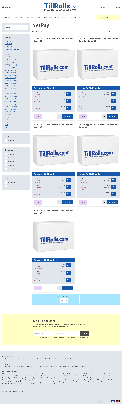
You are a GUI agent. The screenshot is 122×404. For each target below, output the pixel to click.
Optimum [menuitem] (56, 378)
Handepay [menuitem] (78, 375)
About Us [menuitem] (4, 358)
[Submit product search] (98, 17)
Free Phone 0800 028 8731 (61, 10)
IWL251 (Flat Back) (10, 99)
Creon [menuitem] (35, 382)
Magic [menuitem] (110, 375)
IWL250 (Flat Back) (10, 93)
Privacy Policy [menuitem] (59, 358)
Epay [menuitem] (37, 375)
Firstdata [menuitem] (51, 375)
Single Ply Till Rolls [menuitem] (19, 366)
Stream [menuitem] (52, 380)
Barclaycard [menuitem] (43, 373)
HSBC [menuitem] (85, 375)
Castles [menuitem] (79, 373)
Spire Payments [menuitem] (36, 380)
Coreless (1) (10, 186)
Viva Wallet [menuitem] (19, 382)
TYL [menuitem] (98, 380)
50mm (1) (9, 169)
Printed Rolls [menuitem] (83, 366)
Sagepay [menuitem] (27, 380)
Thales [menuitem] (80, 380)
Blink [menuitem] (50, 373)
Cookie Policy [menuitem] (49, 358)
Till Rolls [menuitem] (40, 384)
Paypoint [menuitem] (98, 378)
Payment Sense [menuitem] (52, 382)
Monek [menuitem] (4, 378)
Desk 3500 (8, 54)
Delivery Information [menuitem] (24, 358)
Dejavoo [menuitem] (10, 375)
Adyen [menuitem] (12, 373)
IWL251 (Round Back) (11, 101)
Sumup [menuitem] (67, 380)
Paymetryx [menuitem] (69, 378)
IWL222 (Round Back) (11, 91)
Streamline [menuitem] (59, 380)
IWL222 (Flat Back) (10, 88)
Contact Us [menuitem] (68, 358)
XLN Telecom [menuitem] (28, 382)
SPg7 (6, 127)
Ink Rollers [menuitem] (66, 366)
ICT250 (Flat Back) (10, 67)
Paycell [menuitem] (86, 378)
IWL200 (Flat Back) (10, 72)
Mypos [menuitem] (10, 378)
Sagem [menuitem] (21, 380)
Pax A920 (7, 117)
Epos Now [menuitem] (44, 375)
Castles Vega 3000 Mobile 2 (13, 49)
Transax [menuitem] (92, 380)
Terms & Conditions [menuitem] (37, 358)
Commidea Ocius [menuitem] (102, 373)
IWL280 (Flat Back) (10, 109)
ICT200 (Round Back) (11, 59)
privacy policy (63, 337)
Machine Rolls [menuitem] (87, 382)
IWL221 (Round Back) (11, 86)
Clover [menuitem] (93, 373)
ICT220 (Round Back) (11, 65)
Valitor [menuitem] (4, 382)
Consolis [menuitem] (111, 373)
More (80, 17)
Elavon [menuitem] (32, 375)
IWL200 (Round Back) (11, 75)
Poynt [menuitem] (112, 378)
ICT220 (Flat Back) (10, 62)
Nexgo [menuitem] (27, 378)
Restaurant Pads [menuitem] (56, 366)
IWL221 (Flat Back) (10, 83)
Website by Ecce (23, 401)
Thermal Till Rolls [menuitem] (19, 17)
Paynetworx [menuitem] (78, 378)
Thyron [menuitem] (86, 380)
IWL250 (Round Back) (11, 96)
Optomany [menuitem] (42, 382)
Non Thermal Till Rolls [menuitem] (33, 17)
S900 (6, 122)
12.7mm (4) (10, 182)
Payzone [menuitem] (105, 378)
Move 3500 (8, 114)
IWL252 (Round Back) (11, 106)
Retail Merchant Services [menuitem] (9, 380)
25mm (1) (9, 154)
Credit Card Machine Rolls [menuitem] (9, 384)
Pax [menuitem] (63, 378)
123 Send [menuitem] (5, 373)
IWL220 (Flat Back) (10, 78)
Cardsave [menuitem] (86, 373)
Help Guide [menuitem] (13, 358)
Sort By (99, 32)
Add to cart (67, 116)
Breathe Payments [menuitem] (59, 373)
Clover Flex (8, 52)
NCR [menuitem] (15, 378)
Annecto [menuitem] (18, 373)
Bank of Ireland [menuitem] (33, 373)
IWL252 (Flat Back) (10, 104)
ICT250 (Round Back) (11, 70)
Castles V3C (8, 44)
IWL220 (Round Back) (11, 80)
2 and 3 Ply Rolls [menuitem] (47, 17)
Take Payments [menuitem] (63, 382)
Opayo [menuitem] (43, 378)
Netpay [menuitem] (21, 378)
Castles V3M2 (9, 46)
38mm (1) (9, 161)
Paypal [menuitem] (92, 378)
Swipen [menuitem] (73, 380)
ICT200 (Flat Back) (10, 57)
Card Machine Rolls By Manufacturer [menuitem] (12, 391)
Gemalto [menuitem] (59, 375)
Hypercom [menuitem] (92, 375)
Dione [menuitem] (4, 375)
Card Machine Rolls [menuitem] (61, 17)
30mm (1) (9, 158)
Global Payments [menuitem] (68, 375)
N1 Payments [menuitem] (35, 378)
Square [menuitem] (46, 380)
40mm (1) (9, 165)
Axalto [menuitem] (25, 373)
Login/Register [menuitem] (103, 7)
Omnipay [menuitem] (49, 378)
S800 (6, 119)
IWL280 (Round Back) (11, 112)
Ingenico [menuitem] (99, 375)
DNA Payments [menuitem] (19, 375)
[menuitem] (116, 7)
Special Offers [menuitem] (6, 17)
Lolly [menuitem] (105, 375)
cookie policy (70, 337)
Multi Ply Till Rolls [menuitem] (32, 366)
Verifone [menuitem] (10, 382)
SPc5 (6, 125)
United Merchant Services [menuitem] (109, 380)
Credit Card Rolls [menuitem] (44, 366)
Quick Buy (6, 7)
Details (38, 116)
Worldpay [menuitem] (78, 382)
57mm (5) (9, 140)
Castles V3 (8, 41)
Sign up (84, 333)
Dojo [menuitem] (26, 375)
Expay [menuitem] (71, 382)
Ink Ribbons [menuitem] (73, 17)
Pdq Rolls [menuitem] (33, 384)
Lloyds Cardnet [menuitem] (71, 373)
